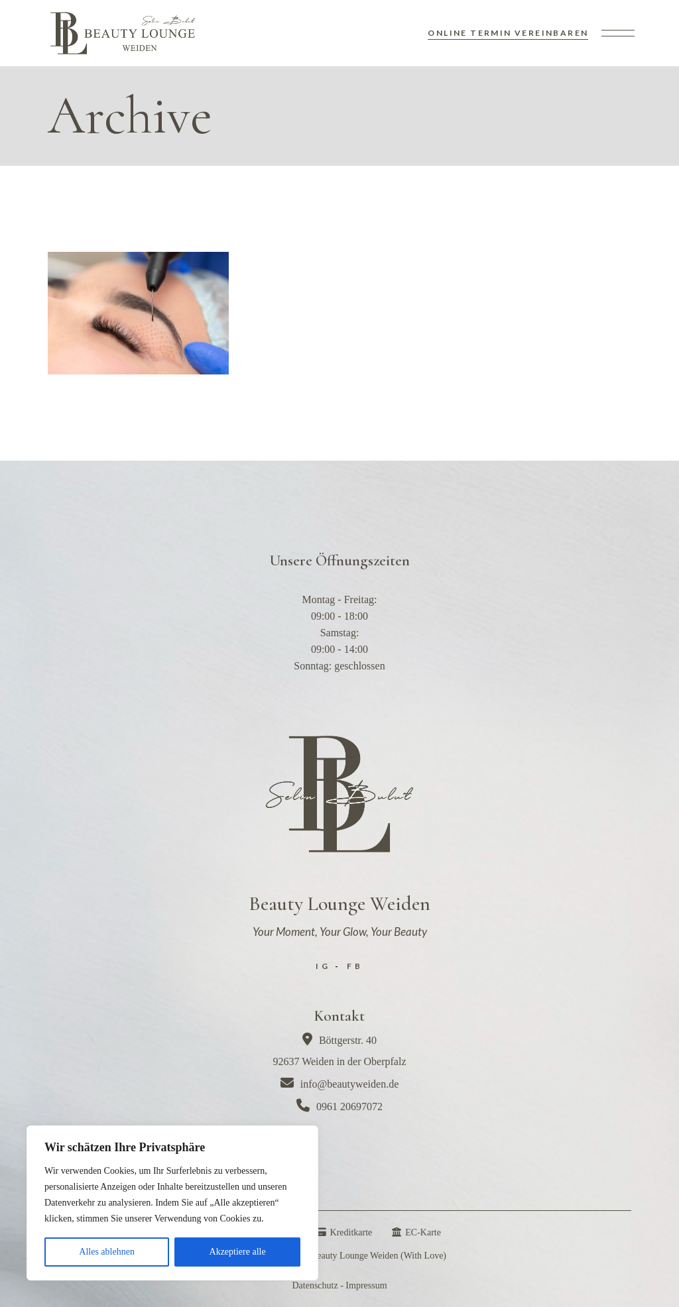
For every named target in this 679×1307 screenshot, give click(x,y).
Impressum (366, 1285)
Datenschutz (315, 1285)
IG (323, 966)
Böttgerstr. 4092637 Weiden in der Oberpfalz (339, 1050)
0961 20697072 (339, 1106)
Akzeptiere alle (238, 1252)
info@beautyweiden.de (339, 1084)
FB (355, 966)
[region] (172, 1202)
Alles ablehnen (107, 1252)
